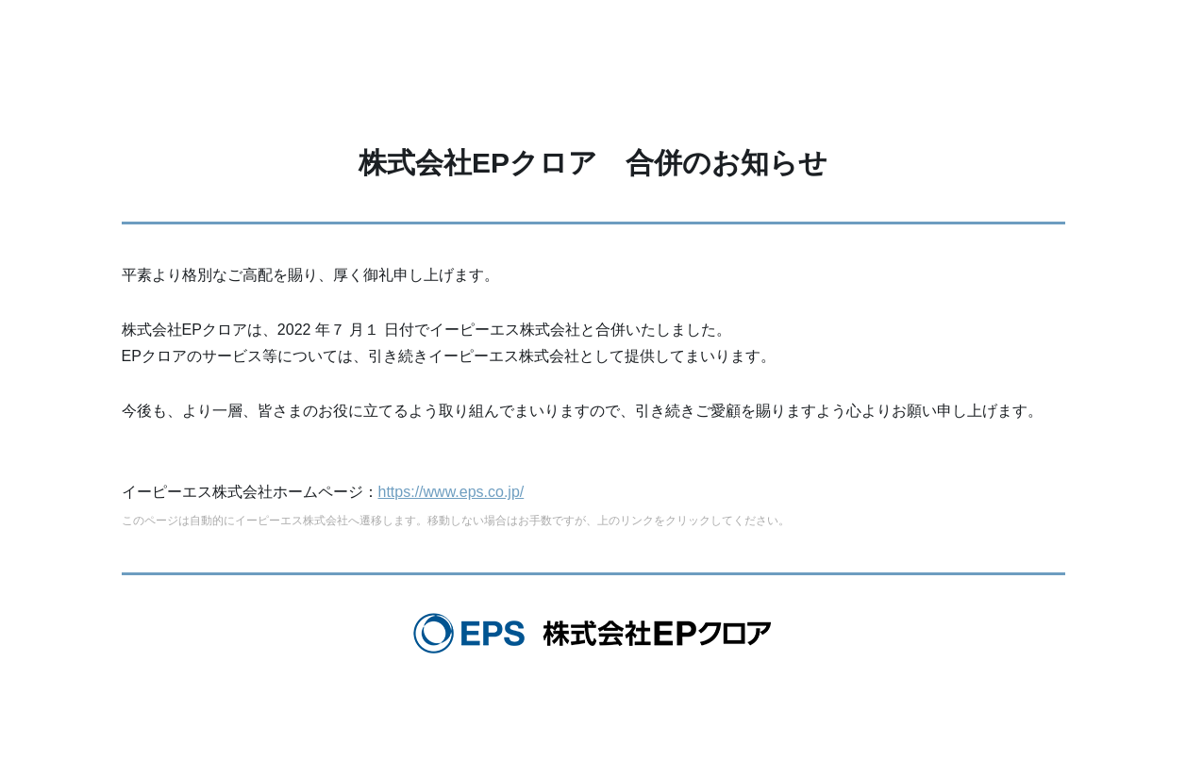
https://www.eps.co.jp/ (451, 492)
